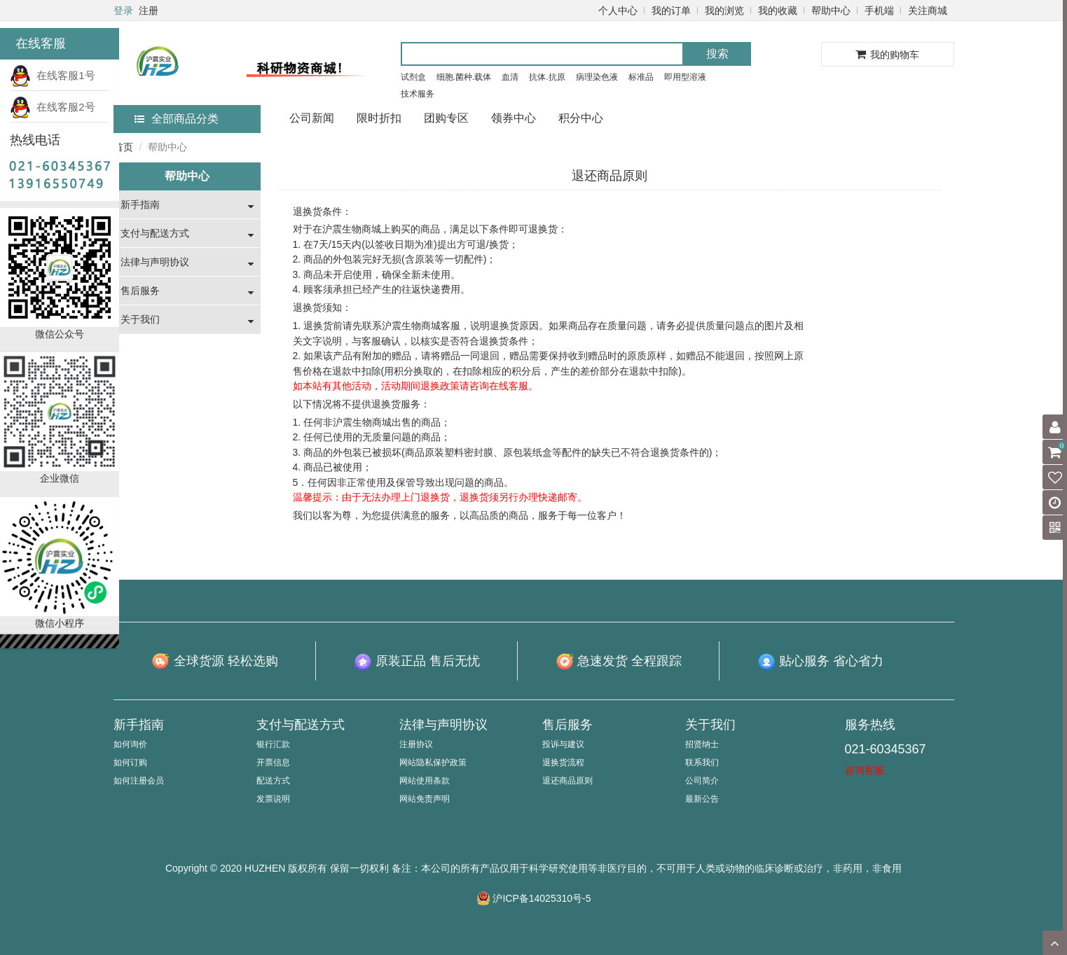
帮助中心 (831, 10)
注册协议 (416, 744)
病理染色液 (597, 77)
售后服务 (140, 290)
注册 (148, 10)
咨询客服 (864, 770)
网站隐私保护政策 (433, 762)
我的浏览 (724, 10)
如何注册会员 (138, 781)
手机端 (879, 10)
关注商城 (927, 10)
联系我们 (702, 762)
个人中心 (618, 10)
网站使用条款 (424, 781)
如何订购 (130, 762)
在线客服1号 (52, 75)
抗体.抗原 (547, 77)
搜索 (717, 54)
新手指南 (140, 204)
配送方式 (273, 781)
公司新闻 (311, 118)
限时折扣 (379, 118)
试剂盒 (413, 77)
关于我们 (140, 319)
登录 (123, 10)
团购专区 (446, 118)
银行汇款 (273, 744)
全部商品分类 (177, 119)
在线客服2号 (52, 107)
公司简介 (702, 781)
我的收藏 (777, 10)
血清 (510, 77)
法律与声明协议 (155, 261)
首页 (123, 147)
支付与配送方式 (155, 233)
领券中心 (513, 118)
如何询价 (130, 744)
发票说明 (273, 799)
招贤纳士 (702, 744)
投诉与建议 (563, 744)
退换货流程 (563, 762)
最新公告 (702, 799)
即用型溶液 (685, 77)
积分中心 (580, 118)
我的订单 (671, 10)
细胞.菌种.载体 (464, 77)
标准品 (641, 77)
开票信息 (273, 762)
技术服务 (417, 94)
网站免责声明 (424, 799)
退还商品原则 (567, 781)
